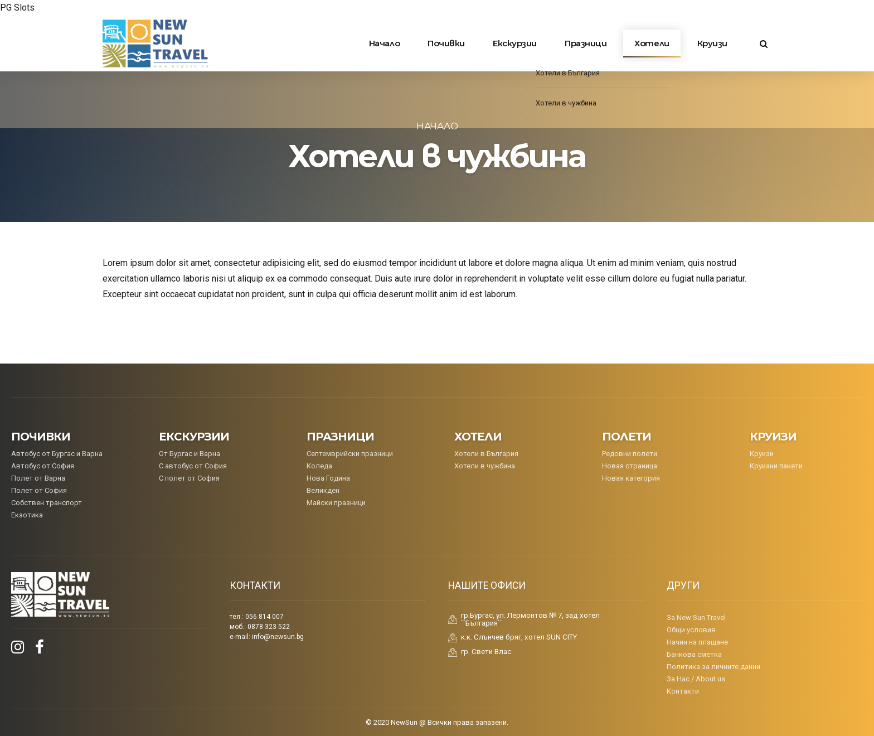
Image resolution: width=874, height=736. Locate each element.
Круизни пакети (776, 466)
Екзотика (27, 515)
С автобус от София (193, 466)
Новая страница (629, 466)
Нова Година (328, 478)
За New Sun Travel (696, 617)
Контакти (683, 691)
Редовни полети (629, 453)
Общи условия (691, 630)
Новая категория (631, 478)
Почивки (446, 43)
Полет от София (39, 490)
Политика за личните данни (713, 666)
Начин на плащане (697, 642)
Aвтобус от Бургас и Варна (57, 453)
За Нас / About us (696, 679)
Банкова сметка (694, 654)
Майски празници (336, 502)
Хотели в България (486, 453)
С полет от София (189, 478)
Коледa (319, 466)
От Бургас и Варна (189, 453)
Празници (585, 43)
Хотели (651, 43)
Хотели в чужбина (484, 466)
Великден (323, 490)
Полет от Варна (38, 478)
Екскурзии (515, 43)
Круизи (712, 43)
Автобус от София (42, 466)
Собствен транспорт (46, 502)
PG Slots (17, 7)
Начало (384, 43)
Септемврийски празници (350, 453)
